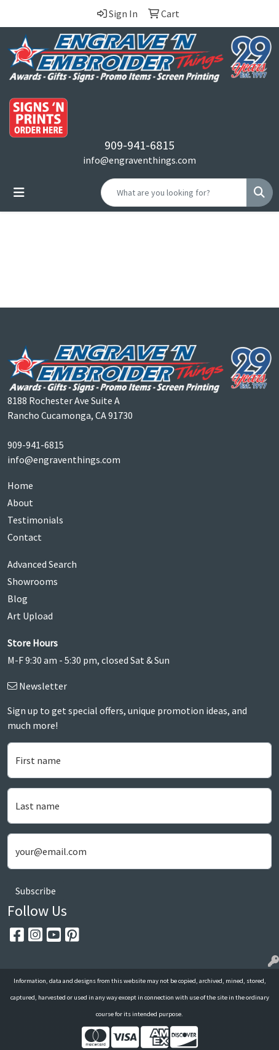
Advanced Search (42, 564)
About (20, 502)
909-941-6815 (139, 145)
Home (20, 485)
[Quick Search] (174, 192)
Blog (17, 598)
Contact (24, 537)
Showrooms (32, 581)
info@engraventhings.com (139, 160)
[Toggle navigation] (19, 192)
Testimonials (35, 520)
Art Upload (30, 616)
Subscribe (35, 891)
